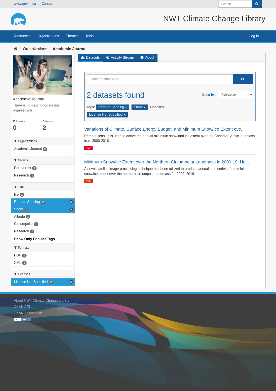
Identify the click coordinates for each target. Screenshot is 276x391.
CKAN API (22, 307)
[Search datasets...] (160, 79)
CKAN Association (28, 313)
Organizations (48, 36)
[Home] (16, 49)
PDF (88, 147)
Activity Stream (120, 57)
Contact (47, 3)
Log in (254, 36)
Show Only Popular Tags (34, 239)
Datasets (90, 57)
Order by (208, 94)
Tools (90, 36)
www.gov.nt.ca (25, 3)
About (147, 57)
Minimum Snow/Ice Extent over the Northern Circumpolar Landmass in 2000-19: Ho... (166, 162)
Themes (72, 36)
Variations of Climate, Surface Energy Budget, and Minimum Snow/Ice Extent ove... (164, 129)
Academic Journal (69, 49)
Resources (22, 36)
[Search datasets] (240, 4)
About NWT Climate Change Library (41, 300)
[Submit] (257, 4)
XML (88, 180)
